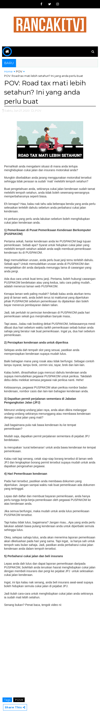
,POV (37, 110)
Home (8, 71)
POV (19, 71)
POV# (19, 699)
